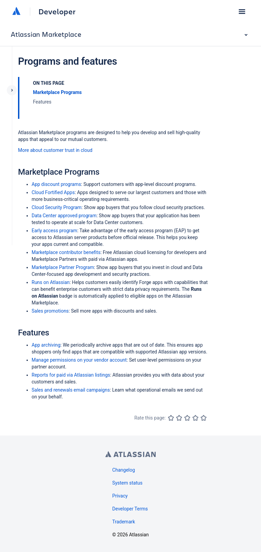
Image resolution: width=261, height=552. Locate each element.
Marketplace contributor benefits (66, 252)
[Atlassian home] (16, 11)
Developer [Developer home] (56, 11)
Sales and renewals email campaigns (71, 390)
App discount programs (56, 184)
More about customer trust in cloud (55, 150)
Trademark (123, 521)
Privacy (119, 496)
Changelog (123, 470)
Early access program (54, 230)
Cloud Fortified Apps (53, 192)
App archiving (46, 345)
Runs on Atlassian (51, 282)
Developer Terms (130, 508)
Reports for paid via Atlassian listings (71, 375)
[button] (242, 11)
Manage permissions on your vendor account (79, 360)
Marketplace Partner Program (63, 267)
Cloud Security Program (57, 207)
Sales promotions (50, 311)
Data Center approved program (64, 215)
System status (127, 483)
